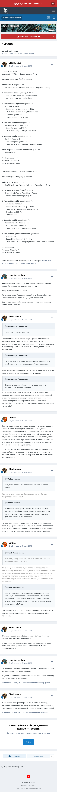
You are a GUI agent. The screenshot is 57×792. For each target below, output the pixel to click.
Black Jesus (12, 51)
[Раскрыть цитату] (6, 326)
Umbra (12, 417)
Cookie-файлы (28, 782)
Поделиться (14, 756)
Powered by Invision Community (28, 788)
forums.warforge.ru (28, 786)
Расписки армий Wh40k (24, 53)
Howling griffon (17, 275)
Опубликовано (20, 66)
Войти (28, 742)
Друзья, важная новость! (26, 4)
